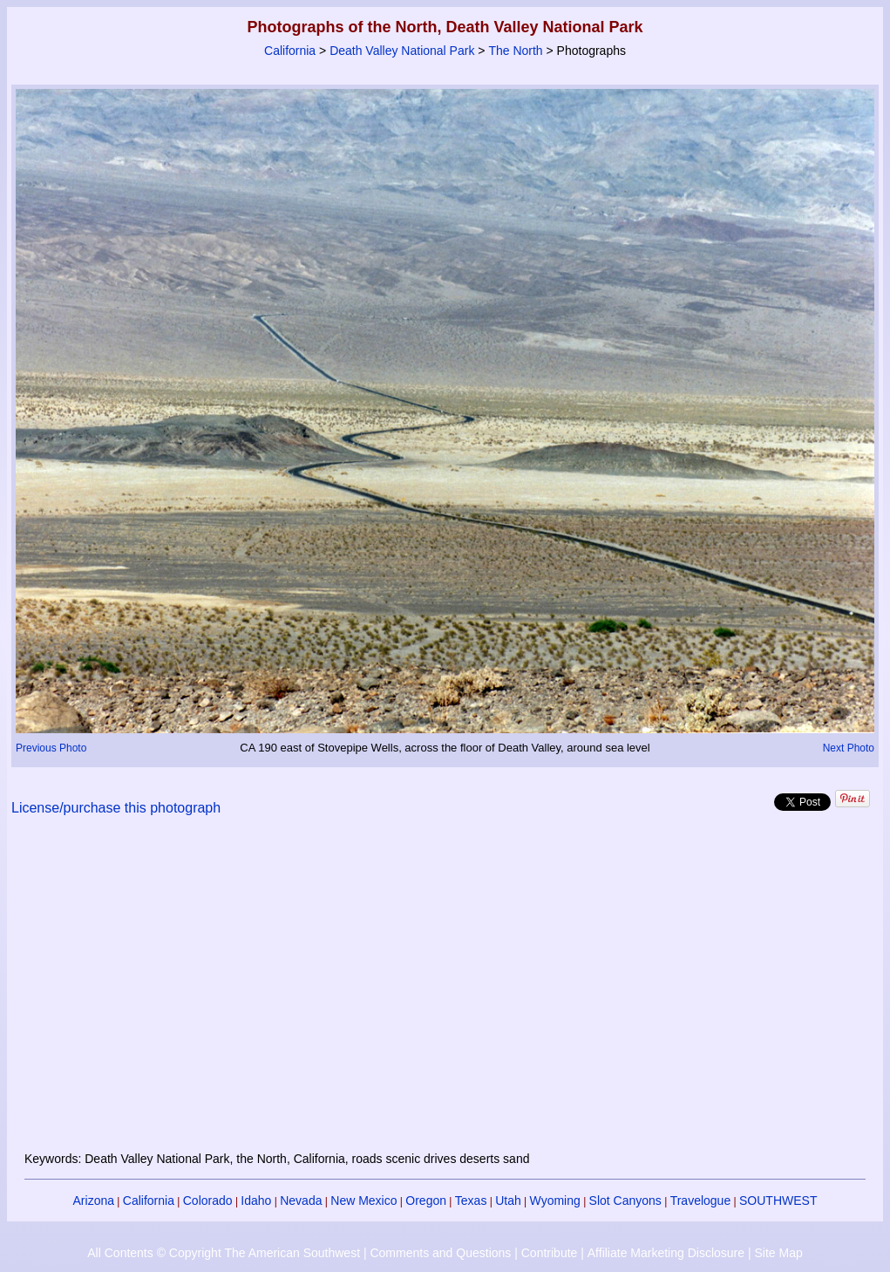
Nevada (301, 1200)
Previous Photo (51, 748)
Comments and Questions (440, 1253)
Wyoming (555, 1200)
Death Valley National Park (402, 51)
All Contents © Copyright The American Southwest (223, 1253)
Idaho (256, 1200)
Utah (508, 1200)
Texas (471, 1200)
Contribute (549, 1253)
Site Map (778, 1253)
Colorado (208, 1200)
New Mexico (363, 1200)
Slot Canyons (625, 1200)
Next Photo (848, 748)
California (290, 51)
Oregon (425, 1200)
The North (515, 51)
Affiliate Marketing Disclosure (666, 1253)
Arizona (93, 1200)
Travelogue (700, 1200)
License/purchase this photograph (116, 807)
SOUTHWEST (778, 1200)
